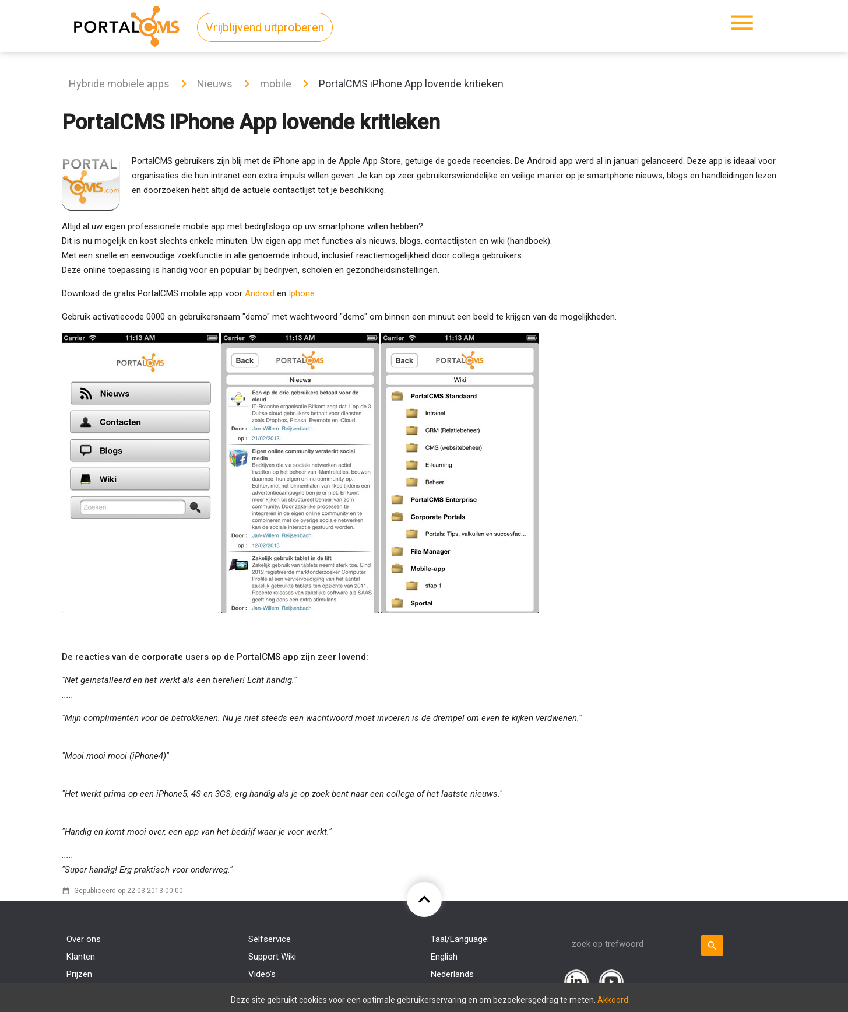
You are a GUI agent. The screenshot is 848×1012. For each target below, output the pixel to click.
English (444, 956)
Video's (262, 974)
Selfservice (269, 939)
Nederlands (452, 974)
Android (260, 293)
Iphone (301, 293)
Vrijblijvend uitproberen (265, 27)
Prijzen (79, 974)
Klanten (80, 956)
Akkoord (612, 999)
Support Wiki (272, 956)
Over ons (83, 939)
